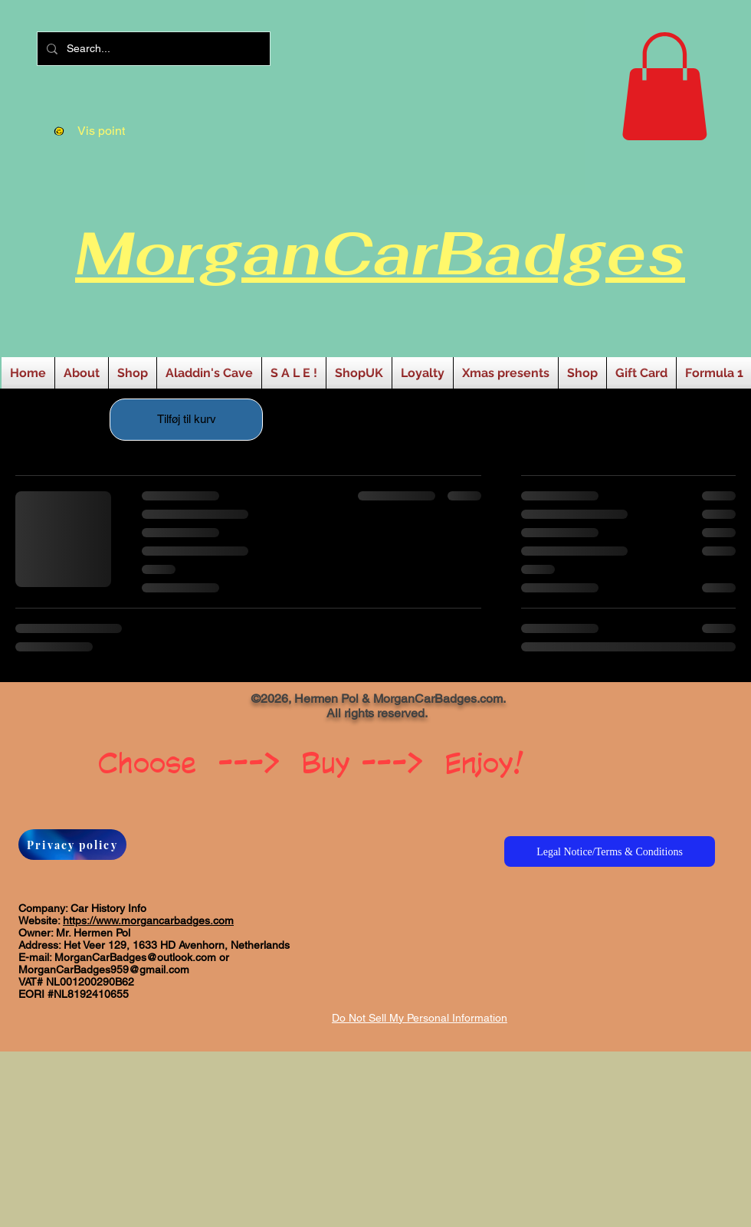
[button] (664, 86)
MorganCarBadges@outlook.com (135, 957)
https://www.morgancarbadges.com (148, 920)
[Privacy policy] (72, 844)
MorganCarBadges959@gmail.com (103, 969)
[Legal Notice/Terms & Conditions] (609, 851)
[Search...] (152, 48)
